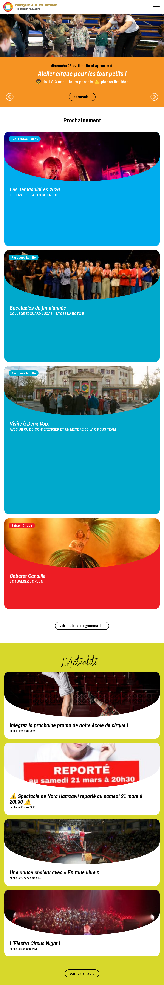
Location (92, 910)
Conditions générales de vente (22, 951)
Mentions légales (16, 938)
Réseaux (10, 882)
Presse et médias (96, 890)
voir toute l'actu (82, 791)
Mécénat (91, 894)
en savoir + (82, 96)
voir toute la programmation (82, 444)
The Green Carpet (15, 899)
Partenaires (95, 882)
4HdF (7, 894)
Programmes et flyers (16, 918)
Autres (8, 928)
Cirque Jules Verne (30, 7)
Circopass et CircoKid (17, 923)
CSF (88, 899)
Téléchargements (17, 910)
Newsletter (94, 938)
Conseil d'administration (18, 946)
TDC (7, 890)
